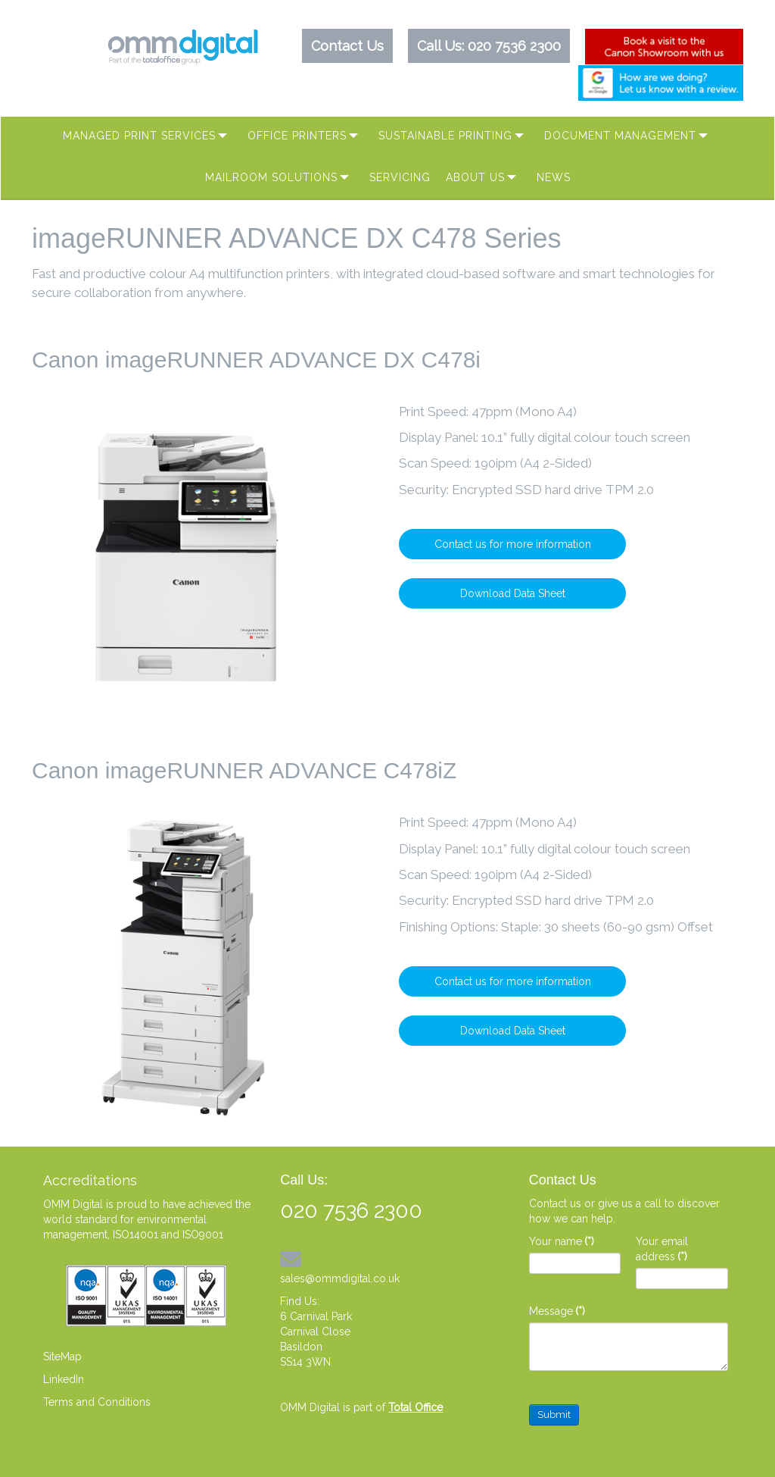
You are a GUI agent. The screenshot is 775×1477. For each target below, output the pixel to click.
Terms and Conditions (97, 1402)
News (554, 177)
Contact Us (347, 46)
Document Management (620, 136)
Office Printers (297, 136)
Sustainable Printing (445, 136)
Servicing (400, 177)
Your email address (662, 1249)
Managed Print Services (139, 136)
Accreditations (90, 1180)
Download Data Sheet (512, 593)
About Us (475, 177)
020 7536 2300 (514, 46)
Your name (561, 1241)
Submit (554, 1414)
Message (557, 1311)
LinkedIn (63, 1379)
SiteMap (62, 1356)
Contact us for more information (512, 544)
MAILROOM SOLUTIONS (271, 177)
